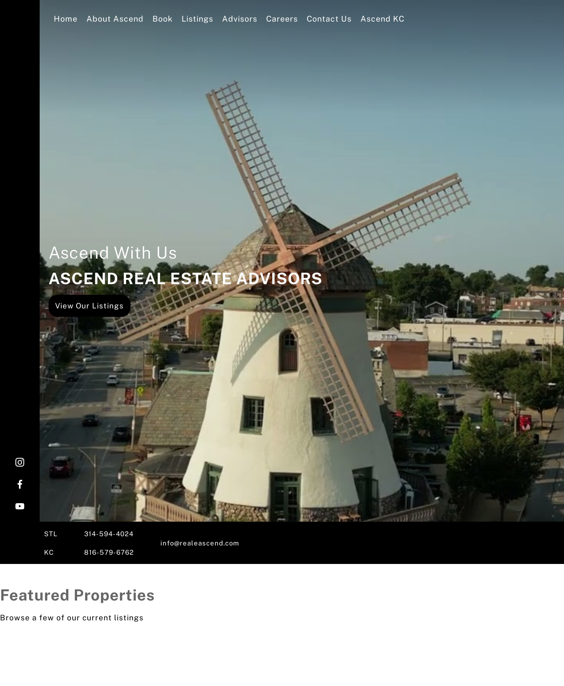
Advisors (239, 18)
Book (162, 18)
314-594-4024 (109, 534)
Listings (197, 18)
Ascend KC (382, 18)
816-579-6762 (109, 552)
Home (66, 18)
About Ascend (115, 18)
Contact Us (329, 18)
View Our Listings (89, 305)
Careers (282, 18)
